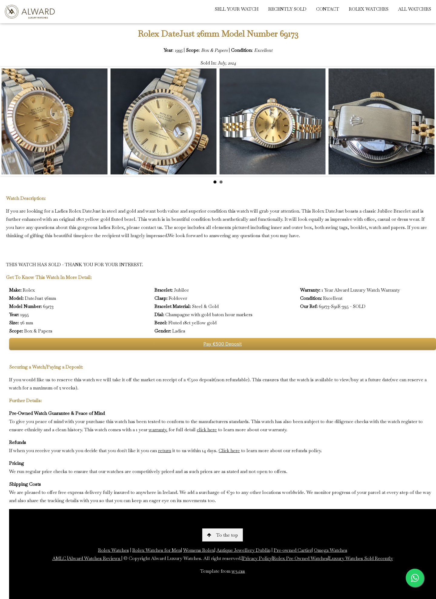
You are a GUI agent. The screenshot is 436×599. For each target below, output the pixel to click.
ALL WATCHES (414, 9)
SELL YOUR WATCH (237, 9)
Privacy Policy (257, 558)
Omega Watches (330, 550)
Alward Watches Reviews (94, 558)
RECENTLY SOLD (287, 9)
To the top (222, 535)
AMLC (59, 558)
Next (426, 121)
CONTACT (327, 9)
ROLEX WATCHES (368, 9)
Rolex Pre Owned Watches (300, 558)
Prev (9, 121)
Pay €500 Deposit (222, 344)
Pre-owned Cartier (293, 550)
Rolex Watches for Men (156, 550)
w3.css (238, 571)
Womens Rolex (198, 550)
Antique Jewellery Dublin (243, 550)
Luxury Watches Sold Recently (361, 558)
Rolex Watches (113, 550)
